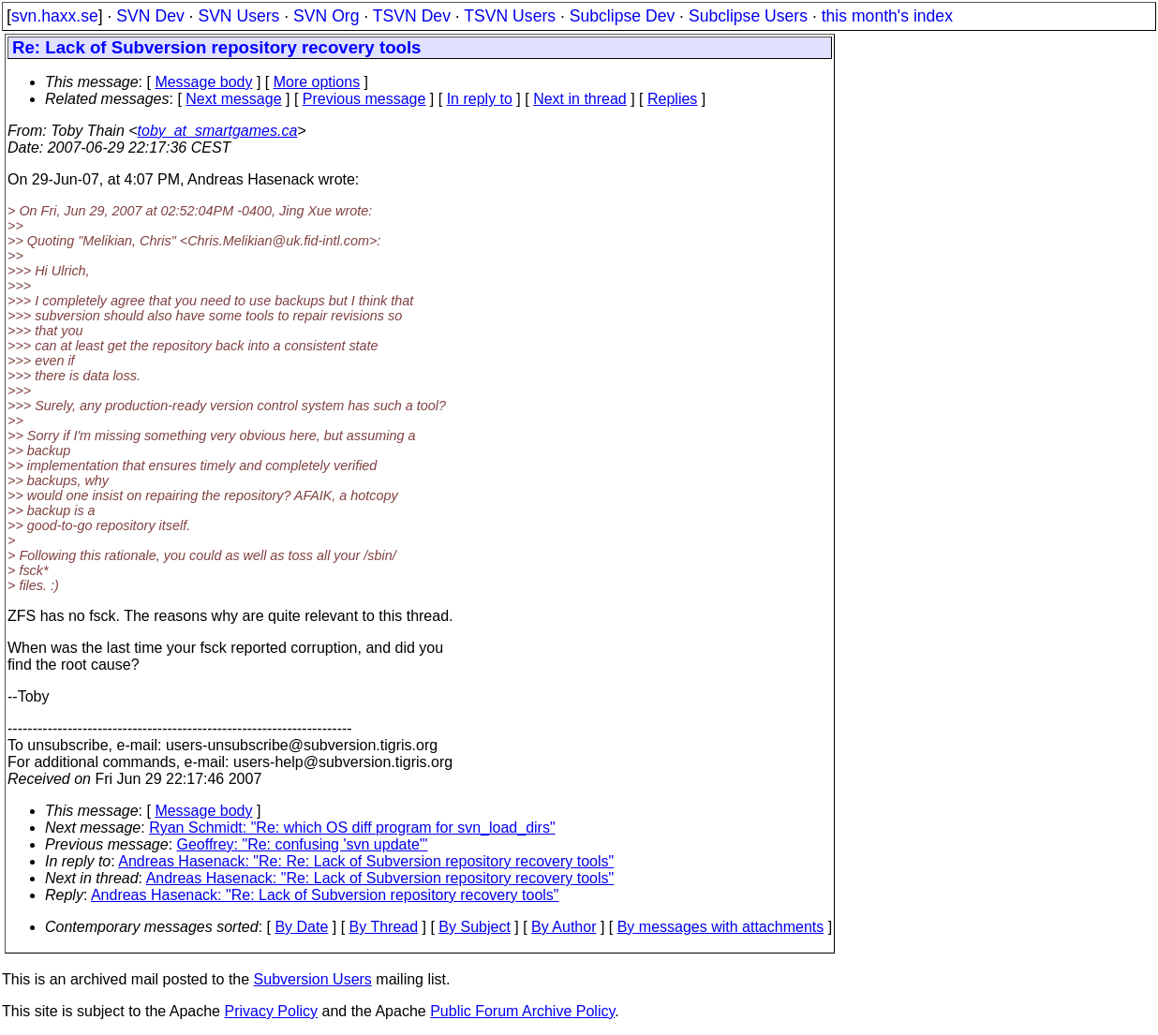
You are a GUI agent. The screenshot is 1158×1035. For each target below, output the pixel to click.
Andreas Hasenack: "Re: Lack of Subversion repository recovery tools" (380, 878)
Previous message (364, 99)
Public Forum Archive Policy (522, 1011)
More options (317, 82)
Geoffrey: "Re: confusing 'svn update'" (302, 844)
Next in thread (580, 99)
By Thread (384, 927)
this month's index (887, 16)
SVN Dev (150, 16)
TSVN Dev (412, 16)
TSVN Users (510, 16)
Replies (672, 99)
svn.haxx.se (54, 16)
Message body (203, 82)
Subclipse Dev (622, 16)
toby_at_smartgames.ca (218, 131)
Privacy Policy (271, 1011)
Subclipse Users (748, 16)
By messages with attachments (720, 927)
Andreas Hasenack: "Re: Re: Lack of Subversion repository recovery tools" (366, 861)
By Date (301, 927)
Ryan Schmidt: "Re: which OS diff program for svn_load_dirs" (352, 827)
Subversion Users (313, 979)
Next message (233, 99)
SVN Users (238, 16)
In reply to (479, 99)
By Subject (474, 927)
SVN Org (326, 16)
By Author (563, 927)
